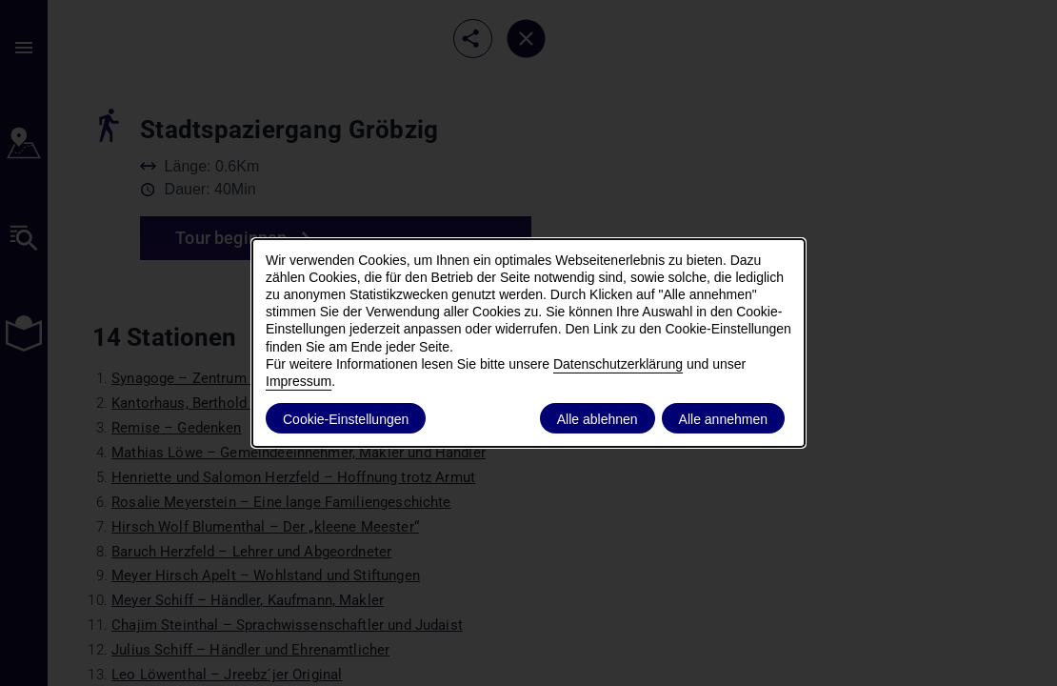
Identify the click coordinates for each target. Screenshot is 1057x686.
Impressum (298, 381)
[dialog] (528, 343)
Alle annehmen (723, 419)
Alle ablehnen (597, 419)
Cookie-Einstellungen (346, 419)
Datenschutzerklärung (618, 364)
